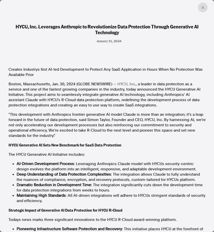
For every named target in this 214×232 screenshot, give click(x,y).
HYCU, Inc (126, 84)
